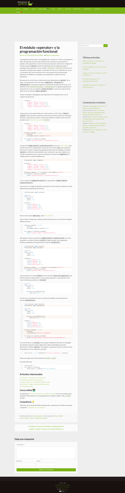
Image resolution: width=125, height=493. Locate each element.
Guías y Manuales (38, 416)
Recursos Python (38, 55)
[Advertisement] (62, 26)
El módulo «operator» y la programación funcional (91, 80)
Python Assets (65, 489)
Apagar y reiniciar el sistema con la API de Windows (46, 429)
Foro (53, 9)
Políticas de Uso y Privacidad (62, 487)
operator (32, 418)
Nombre (19, 461)
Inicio (18, 9)
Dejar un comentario (52, 55)
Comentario (21, 444)
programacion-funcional (41, 418)
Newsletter (77, 9)
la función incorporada (39, 120)
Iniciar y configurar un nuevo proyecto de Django (95, 68)
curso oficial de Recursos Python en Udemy (42, 394)
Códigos (25, 9)
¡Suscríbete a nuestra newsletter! (62, 485)
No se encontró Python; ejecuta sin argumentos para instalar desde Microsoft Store (94, 112)
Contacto (97, 9)
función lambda (64, 145)
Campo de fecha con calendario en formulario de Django (93, 62)
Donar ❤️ (19, 12)
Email (39, 461)
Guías (33, 9)
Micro (60, 9)
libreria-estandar (24, 418)
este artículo (48, 215)
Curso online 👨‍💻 (43, 9)
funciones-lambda (58, 416)
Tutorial (67, 9)
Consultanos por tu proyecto (36, 407)
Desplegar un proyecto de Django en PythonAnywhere (45, 426)
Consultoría (87, 9)
